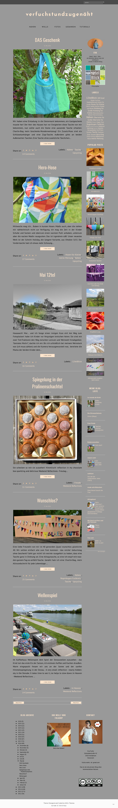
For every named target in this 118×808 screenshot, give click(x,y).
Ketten (97, 106)
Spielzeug (90, 128)
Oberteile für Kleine (95, 121)
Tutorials (85, 27)
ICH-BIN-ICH (95, 191)
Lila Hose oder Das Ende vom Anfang (95, 285)
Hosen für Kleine (73, 254)
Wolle (45, 27)
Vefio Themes (69, 803)
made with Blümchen (95, 487)
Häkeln (88, 106)
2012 (20, 793)
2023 (20, 727)
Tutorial (93, 134)
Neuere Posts (19, 702)
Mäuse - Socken (97, 526)
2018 (20, 738)
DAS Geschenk (47, 39)
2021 (20, 732)
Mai (21, 760)
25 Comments (28, 579)
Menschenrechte (98, 113)
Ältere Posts (76, 702)
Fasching (97, 100)
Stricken (89, 132)
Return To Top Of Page (58, 805)
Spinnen (95, 128)
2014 (20, 789)
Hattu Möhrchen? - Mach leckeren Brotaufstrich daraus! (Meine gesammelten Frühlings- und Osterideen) (96, 508)
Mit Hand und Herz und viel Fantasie (95, 521)
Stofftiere (100, 130)
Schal (87, 126)
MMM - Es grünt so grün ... (99, 543)
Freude (77, 482)
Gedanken (71, 27)
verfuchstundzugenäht (59, 14)
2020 (20, 734)
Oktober (22, 749)
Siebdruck (102, 126)
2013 (20, 791)
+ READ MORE (47, 143)
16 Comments (28, 365)
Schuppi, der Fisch (95, 237)
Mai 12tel (47, 274)
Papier (99, 122)
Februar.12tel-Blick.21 (95, 355)
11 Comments (28, 486)
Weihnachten (100, 136)
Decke (93, 100)
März (21, 780)
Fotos (58, 27)
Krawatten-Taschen (95, 261)
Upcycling (77, 152)
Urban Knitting (91, 136)
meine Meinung (66, 257)
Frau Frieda (91, 423)
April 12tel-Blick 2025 (95, 309)
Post (102, 122)
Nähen (32, 27)
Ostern (94, 122)
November (23, 747)
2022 (20, 730)
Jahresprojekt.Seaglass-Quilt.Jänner (95, 379)
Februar (22, 782)
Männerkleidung (98, 115)
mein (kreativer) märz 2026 (98, 463)
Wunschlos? (47, 499)
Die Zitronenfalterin (94, 413)
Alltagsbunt (92, 499)
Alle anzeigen (101, 551)
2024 (20, 725)
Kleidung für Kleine (95, 111)
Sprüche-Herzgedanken (95, 129)
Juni (21, 758)
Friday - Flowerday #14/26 (98, 402)
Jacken (93, 106)
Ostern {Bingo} (92, 416)
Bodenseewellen (93, 442)
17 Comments (28, 259)
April (21, 778)
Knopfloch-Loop (95, 332)
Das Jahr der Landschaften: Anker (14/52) (94, 478)
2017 (20, 741)
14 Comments (28, 154)
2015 (20, 786)
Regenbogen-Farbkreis (70, 578)
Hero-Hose (47, 167)
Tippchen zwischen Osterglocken (99, 428)
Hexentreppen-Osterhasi (95, 214)
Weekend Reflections (72, 485)
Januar (22, 784)
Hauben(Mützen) (92, 102)
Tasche (78, 149)
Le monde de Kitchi (94, 397)
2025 (20, 723)
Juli (21, 756)
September (23, 752)
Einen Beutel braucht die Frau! (95, 491)
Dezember (23, 745)
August (22, 754)
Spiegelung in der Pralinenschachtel (47, 382)
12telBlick (77, 361)
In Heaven (76, 687)
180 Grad (100, 98)
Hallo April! (98, 445)
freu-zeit (91, 538)
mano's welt (92, 458)
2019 (20, 736)
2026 (20, 721)
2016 (20, 743)
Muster (90, 115)
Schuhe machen (94, 126)
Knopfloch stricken (95, 168)
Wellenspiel (47, 594)
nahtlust (90, 473)
